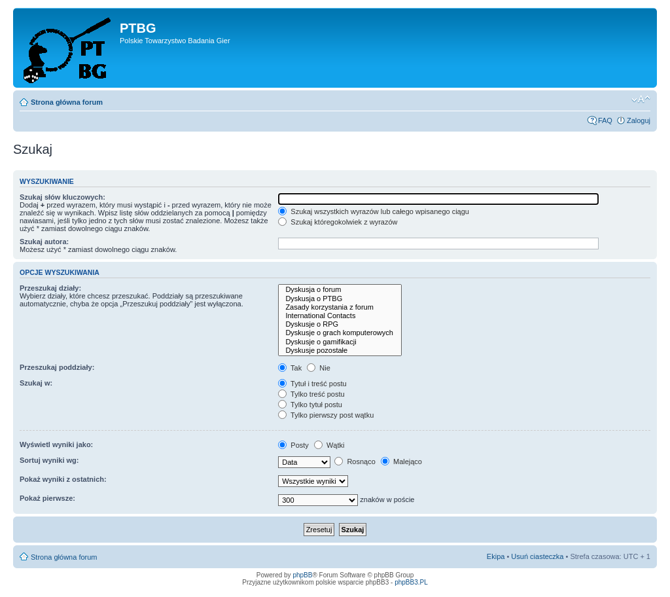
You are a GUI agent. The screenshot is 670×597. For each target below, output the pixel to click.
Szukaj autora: (44, 241)
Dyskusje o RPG (339, 324)
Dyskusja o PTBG (339, 299)
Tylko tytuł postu (310, 404)
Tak (290, 368)
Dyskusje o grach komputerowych (339, 333)
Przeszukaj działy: (50, 288)
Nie (318, 368)
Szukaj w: (36, 383)
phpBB (302, 575)
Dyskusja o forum (339, 289)
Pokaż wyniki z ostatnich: (63, 479)
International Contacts (339, 316)
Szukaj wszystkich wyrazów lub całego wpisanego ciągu (373, 211)
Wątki (329, 445)
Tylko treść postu (311, 394)
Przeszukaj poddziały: (57, 367)
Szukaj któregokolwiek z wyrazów (337, 222)
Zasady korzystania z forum (339, 307)
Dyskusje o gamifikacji (339, 342)
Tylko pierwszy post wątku (326, 415)
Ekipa (496, 556)
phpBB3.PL (411, 582)
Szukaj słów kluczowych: (62, 197)
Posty (293, 445)
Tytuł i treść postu (312, 384)
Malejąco (401, 461)
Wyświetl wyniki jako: (56, 444)
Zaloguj (638, 120)
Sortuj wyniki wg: (49, 460)
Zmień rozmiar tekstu (640, 99)
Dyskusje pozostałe (339, 350)
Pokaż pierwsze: (47, 498)
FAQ (605, 120)
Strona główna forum (67, 102)
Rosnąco (354, 461)
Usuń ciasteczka (537, 556)
